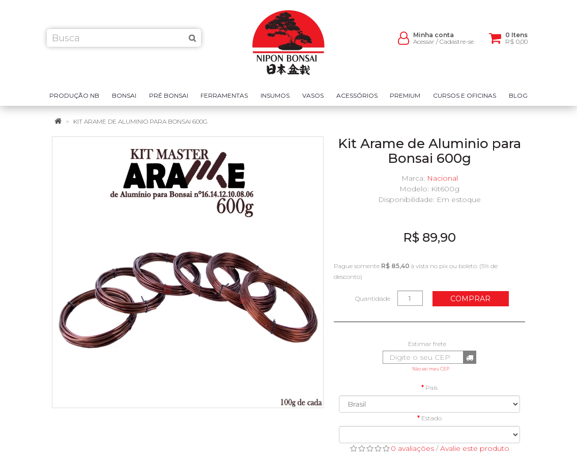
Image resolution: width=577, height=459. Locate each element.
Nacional (442, 178)
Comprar (470, 298)
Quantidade (372, 298)
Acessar (424, 46)
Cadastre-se (457, 46)
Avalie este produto (474, 448)
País (431, 387)
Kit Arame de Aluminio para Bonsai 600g (140, 121)
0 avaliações (412, 448)
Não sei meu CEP (430, 368)
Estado (431, 418)
